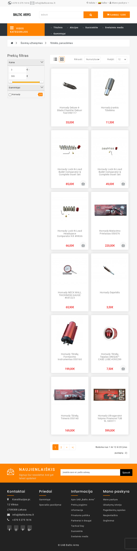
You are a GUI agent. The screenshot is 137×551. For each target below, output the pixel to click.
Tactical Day (77, 526)
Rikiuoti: (78, 59)
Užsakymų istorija (112, 505)
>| (73, 447)
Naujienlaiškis (110, 515)
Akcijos (74, 27)
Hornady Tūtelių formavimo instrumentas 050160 (70, 357)
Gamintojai (60, 33)
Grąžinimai (108, 520)
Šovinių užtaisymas (32, 43)
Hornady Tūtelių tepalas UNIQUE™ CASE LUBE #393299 (109, 357)
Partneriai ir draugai (81, 520)
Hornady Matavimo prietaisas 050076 (109, 232)
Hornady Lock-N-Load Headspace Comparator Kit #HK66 (69, 233)
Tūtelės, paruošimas (61, 43)
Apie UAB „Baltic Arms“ (83, 499)
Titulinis (58, 27)
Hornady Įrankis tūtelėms (110, 108)
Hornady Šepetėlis (110, 292)
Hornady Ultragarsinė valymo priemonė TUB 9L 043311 (110, 418)
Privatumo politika (80, 515)
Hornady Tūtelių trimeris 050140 (70, 417)
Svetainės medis (114, 27)
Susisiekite (91, 27)
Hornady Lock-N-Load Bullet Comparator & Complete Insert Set (70, 172)
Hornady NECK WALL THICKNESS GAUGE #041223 (69, 295)
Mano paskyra (110, 499)
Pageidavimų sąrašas (114, 510)
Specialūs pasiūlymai (50, 505)
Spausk (126, 472)
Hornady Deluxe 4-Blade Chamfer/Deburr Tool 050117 (69, 110)
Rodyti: (111, 59)
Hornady (16, 94)
